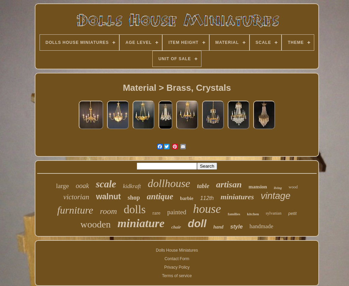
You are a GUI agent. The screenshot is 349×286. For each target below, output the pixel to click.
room (108, 211)
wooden (95, 224)
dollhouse (169, 183)
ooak (82, 185)
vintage (275, 196)
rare (156, 213)
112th (207, 198)
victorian (76, 197)
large (62, 185)
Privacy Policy (177, 267)
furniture (75, 210)
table (203, 186)
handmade (261, 226)
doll (197, 224)
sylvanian (274, 213)
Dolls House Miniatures (177, 250)
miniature (141, 223)
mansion (257, 186)
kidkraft (132, 186)
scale (106, 184)
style (236, 227)
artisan (229, 184)
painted (176, 212)
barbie (186, 198)
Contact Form (177, 258)
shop (134, 197)
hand (218, 227)
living (278, 188)
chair (176, 227)
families (234, 214)
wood (293, 187)
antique (160, 196)
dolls (135, 209)
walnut (108, 196)
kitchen (253, 214)
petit (292, 213)
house (207, 209)
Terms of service (177, 275)
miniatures (237, 196)
